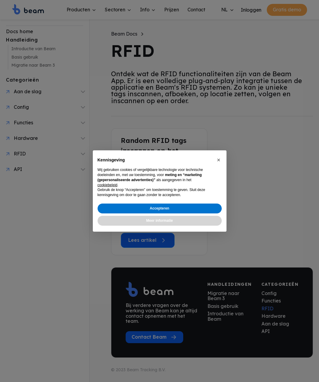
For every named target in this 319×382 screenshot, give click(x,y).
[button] (219, 160)
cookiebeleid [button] (108, 185)
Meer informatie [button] (159, 220)
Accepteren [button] (159, 208)
